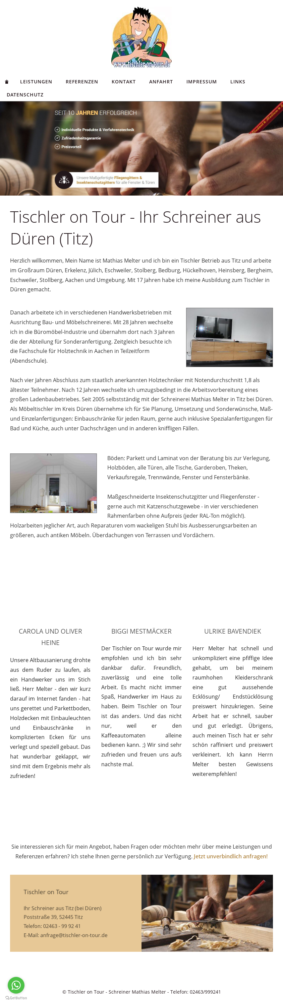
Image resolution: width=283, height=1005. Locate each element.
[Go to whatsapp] (16, 985)
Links (237, 81)
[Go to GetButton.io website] (16, 998)
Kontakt (124, 81)
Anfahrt (161, 81)
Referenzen (82, 81)
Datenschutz (25, 94)
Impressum (201, 81)
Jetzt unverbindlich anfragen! (231, 856)
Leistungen (36, 81)
